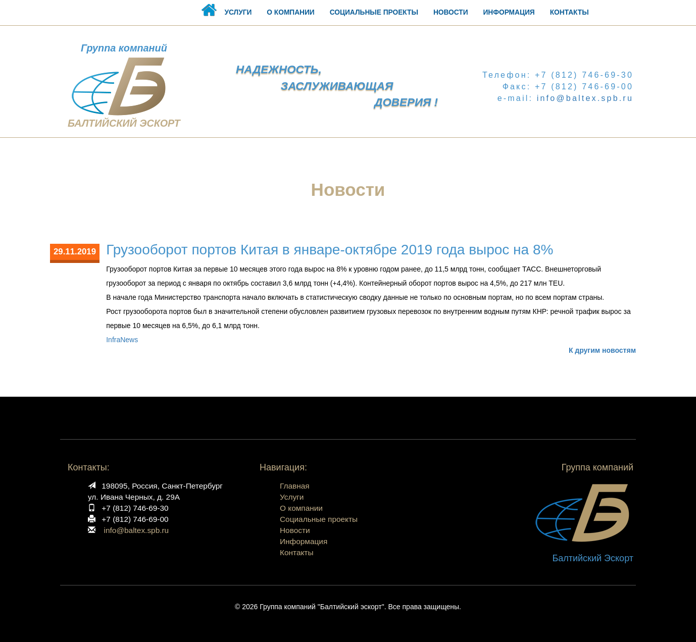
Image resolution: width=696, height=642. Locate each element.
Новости (295, 530)
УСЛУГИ (238, 12)
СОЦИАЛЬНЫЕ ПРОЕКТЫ (374, 12)
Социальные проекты (319, 519)
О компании (301, 508)
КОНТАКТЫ (569, 12)
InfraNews (122, 340)
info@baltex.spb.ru (585, 98)
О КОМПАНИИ (290, 12)
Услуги (292, 497)
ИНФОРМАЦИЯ (509, 12)
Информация (303, 541)
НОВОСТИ (450, 12)
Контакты (296, 552)
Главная (295, 486)
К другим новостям (602, 350)
